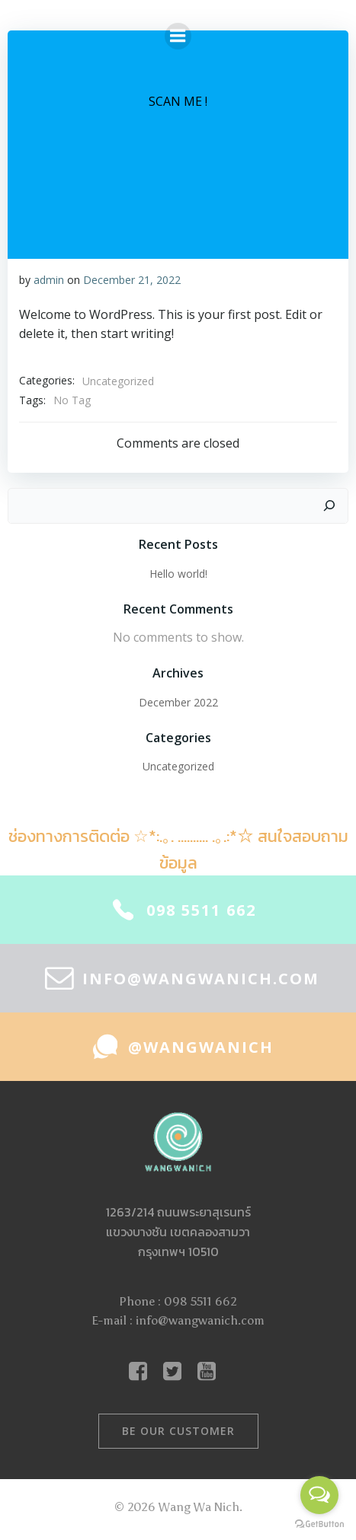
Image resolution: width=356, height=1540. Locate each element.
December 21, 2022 (132, 280)
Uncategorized (118, 381)
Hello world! (178, 573)
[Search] (329, 506)
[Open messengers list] (319, 1495)
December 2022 (178, 702)
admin (49, 280)
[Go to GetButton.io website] (319, 1524)
